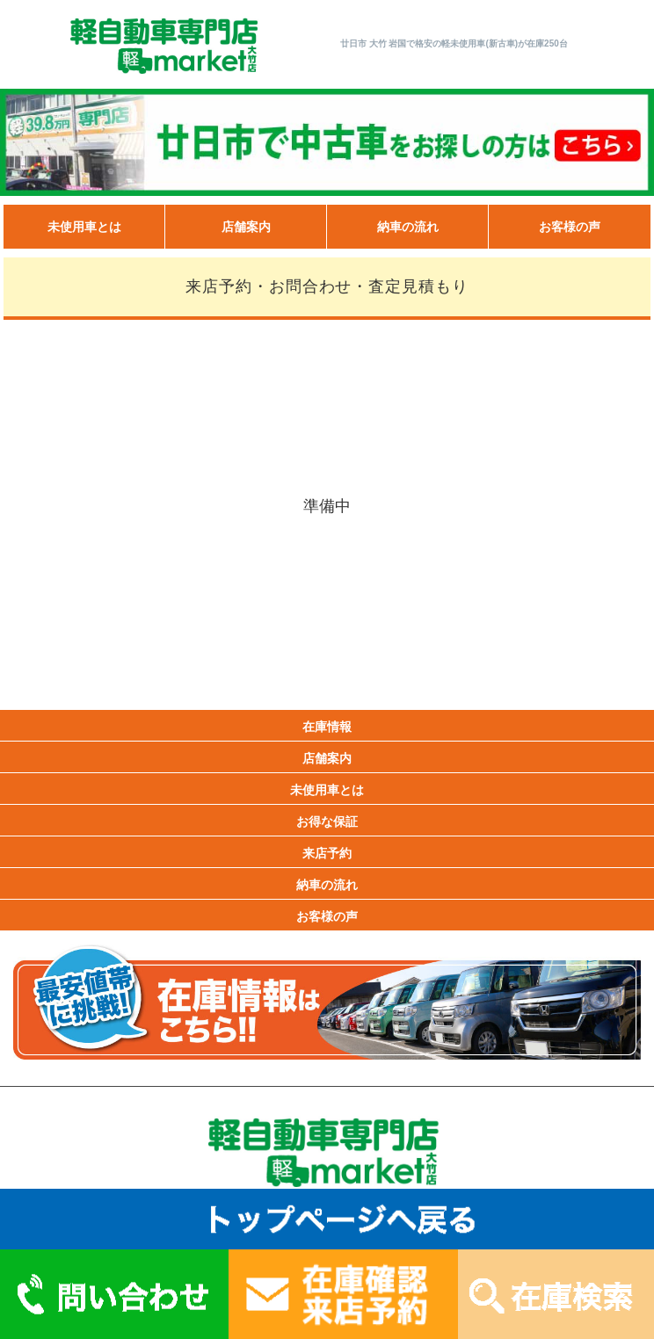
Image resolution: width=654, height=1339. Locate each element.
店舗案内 (246, 227)
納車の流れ (408, 227)
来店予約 (327, 853)
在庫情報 (327, 727)
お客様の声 (569, 227)
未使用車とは (84, 227)
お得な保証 (327, 821)
